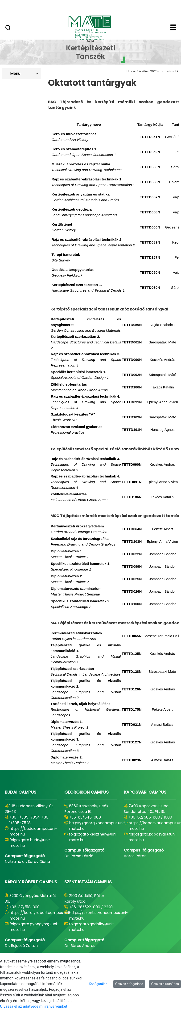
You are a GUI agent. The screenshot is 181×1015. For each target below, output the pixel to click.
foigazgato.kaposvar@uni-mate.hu (152, 837)
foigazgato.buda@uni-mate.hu (29, 842)
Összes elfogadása (129, 984)
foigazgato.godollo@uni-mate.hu (91, 926)
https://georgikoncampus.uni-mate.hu (97, 825)
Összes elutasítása (165, 984)
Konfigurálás (98, 984)
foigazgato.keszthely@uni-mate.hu (93, 837)
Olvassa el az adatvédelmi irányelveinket (33, 1006)
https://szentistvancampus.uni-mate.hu (98, 915)
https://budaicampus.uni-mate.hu (33, 831)
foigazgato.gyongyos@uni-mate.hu (34, 926)
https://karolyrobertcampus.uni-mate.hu (40, 915)
